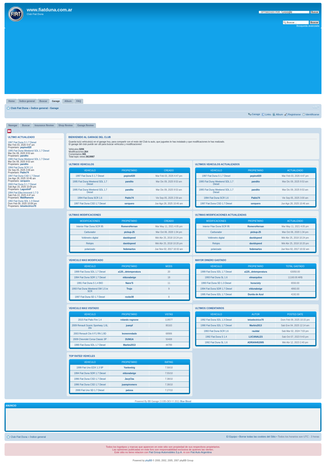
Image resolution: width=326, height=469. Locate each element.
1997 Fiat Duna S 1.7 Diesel (22, 142)
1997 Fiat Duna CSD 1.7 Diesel (24, 176)
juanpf (129, 325)
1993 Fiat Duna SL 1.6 (216, 277)
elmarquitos (255, 277)
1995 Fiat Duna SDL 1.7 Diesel (216, 294)
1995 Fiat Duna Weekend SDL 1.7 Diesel (28, 151)
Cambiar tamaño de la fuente (316, 107)
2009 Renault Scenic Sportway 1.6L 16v (90, 326)
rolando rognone (129, 320)
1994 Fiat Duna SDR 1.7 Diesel (90, 277)
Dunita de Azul (255, 294)
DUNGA (129, 339)
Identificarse (312, 114)
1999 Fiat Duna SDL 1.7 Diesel (89, 272)
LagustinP (25, 189)
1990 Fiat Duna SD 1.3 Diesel (216, 283)
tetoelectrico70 (28, 206)
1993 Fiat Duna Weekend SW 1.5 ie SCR (90, 290)
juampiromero (129, 384)
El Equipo (231, 436)
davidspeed (129, 238)
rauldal (256, 331)
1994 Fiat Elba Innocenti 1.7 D (23, 192)
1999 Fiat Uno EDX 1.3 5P (89, 367)
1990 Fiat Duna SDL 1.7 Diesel (89, 345)
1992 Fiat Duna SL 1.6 (216, 342)
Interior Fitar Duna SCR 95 (89, 226)
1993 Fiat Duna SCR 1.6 (216, 331)
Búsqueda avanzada (308, 25)
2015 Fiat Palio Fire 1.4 (90, 320)
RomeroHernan (129, 226)
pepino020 (25, 147)
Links (268, 114)
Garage (54, 108)
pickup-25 (129, 232)
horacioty (256, 283)
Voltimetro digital (90, 238)
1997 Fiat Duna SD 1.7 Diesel (90, 297)
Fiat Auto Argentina (201, 452)
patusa (129, 390)
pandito (24, 156)
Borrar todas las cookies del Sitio (257, 436)
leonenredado (129, 333)
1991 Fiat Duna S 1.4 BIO (90, 283)
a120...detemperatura (129, 272)
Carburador (90, 232)
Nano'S (129, 283)
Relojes (90, 243)
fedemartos (129, 249)
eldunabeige (129, 277)
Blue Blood (185, 401)
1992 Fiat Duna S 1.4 (216, 337)
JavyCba (129, 379)
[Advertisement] (163, 62)
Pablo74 (24, 172)
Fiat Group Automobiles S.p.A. (165, 452)
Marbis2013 (129, 345)
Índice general (39, 108)
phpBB (148, 460)
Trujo (129, 289)
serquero (25, 181)
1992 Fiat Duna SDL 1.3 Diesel (23, 201)
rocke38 (129, 297)
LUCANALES (256, 337)
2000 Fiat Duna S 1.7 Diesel (22, 184)
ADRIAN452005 (256, 342)
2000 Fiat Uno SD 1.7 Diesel (90, 390)
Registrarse (294, 114)
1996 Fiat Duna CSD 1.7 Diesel (90, 379)
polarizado (90, 249)
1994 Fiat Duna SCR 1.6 (20, 167)
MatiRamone (27, 197)
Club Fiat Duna (19, 108)
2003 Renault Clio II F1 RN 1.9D (90, 333)
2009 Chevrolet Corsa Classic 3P (90, 339)
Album (279, 114)
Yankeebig (129, 367)
